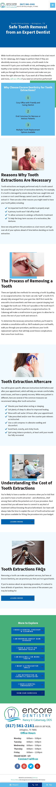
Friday (17, 752)
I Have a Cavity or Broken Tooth (27, 649)
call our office (15, 79)
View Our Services (27, 693)
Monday (17, 738)
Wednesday (19, 745)
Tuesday (18, 742)
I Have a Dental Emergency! (27, 685)
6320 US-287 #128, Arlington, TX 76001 (27, 6)
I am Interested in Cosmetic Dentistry (27, 676)
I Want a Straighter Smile (26, 667)
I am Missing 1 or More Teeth (27, 658)
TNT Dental (42, 780)
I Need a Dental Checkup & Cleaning (27, 631)
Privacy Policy (15, 780)
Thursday (18, 749)
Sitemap (35, 778)
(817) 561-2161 (27, 4)
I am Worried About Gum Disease (27, 640)
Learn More (16, 522)
